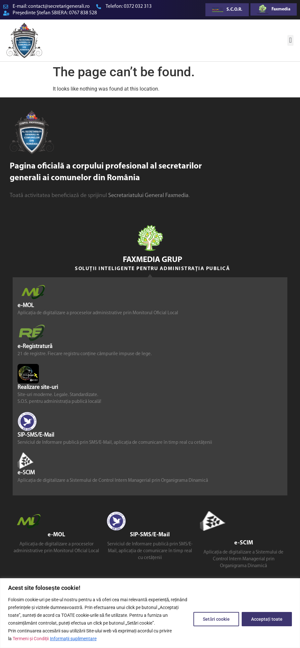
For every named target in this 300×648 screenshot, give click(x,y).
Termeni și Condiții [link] (31, 638)
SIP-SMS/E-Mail (35, 435)
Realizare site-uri (37, 387)
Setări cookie (216, 619)
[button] (290, 40)
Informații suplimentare (73, 638)
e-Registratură (34, 346)
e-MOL (25, 306)
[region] (150, 613)
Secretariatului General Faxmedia (148, 196)
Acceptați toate (267, 619)
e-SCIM (26, 473)
